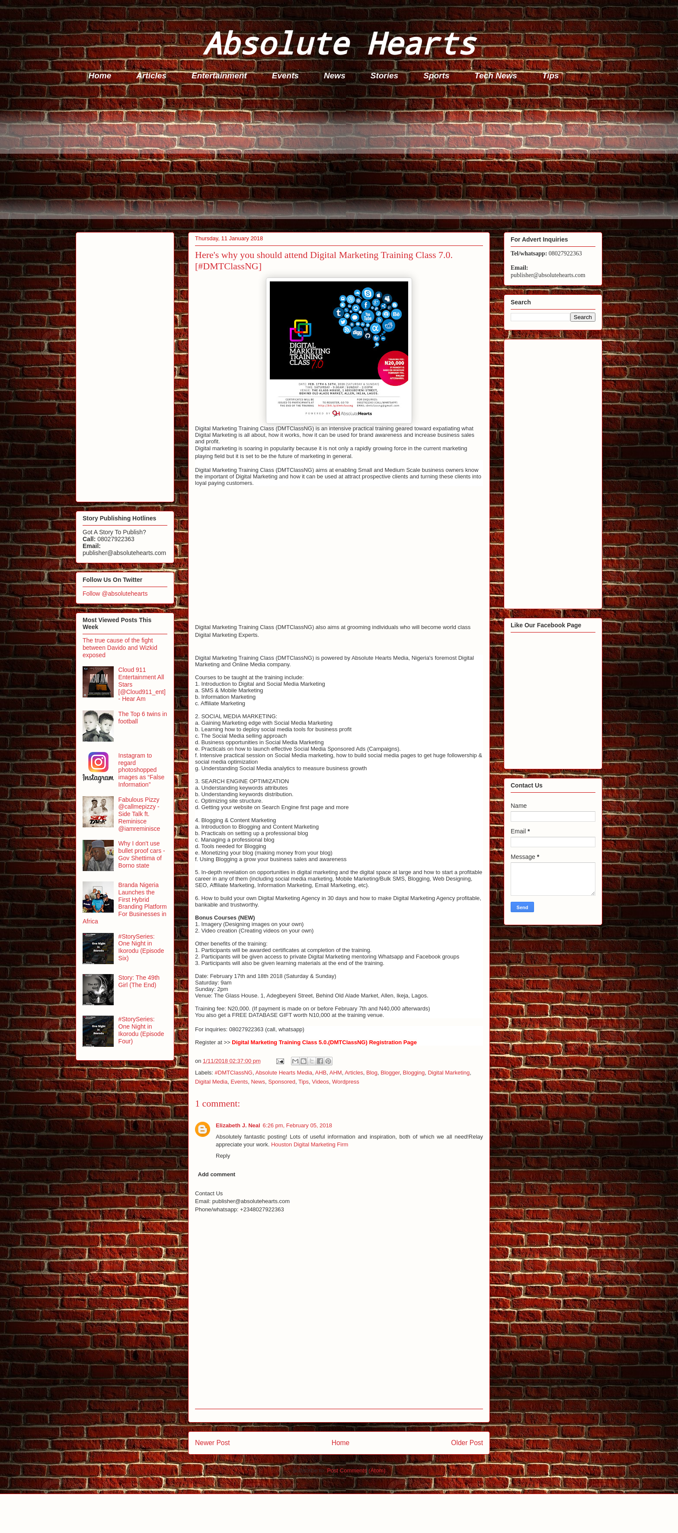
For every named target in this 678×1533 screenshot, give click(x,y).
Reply (223, 1155)
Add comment (217, 1174)
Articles (151, 75)
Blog (371, 1072)
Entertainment (219, 75)
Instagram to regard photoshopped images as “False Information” (141, 770)
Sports (436, 75)
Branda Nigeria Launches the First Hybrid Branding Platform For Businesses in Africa (125, 903)
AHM (335, 1072)
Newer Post (212, 1442)
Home (100, 75)
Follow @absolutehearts (115, 593)
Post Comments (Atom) (356, 1470)
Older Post (467, 1442)
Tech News (495, 75)
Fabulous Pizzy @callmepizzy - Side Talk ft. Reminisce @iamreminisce (139, 814)
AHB (321, 1072)
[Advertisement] (335, 158)
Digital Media (211, 1081)
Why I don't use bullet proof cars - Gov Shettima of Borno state (141, 854)
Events (285, 75)
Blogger (390, 1072)
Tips (550, 75)
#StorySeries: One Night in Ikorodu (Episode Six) (141, 947)
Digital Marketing (449, 1072)
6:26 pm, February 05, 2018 (297, 1125)
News (334, 75)
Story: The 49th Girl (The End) (139, 981)
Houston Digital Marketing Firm (309, 1144)
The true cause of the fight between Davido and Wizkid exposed (120, 647)
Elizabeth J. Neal (238, 1125)
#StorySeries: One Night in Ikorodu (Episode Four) (141, 1030)
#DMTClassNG (234, 1072)
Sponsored (281, 1081)
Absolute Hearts (339, 43)
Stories (384, 75)
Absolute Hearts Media (283, 1072)
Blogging (414, 1072)
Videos (320, 1081)
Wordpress (345, 1081)
